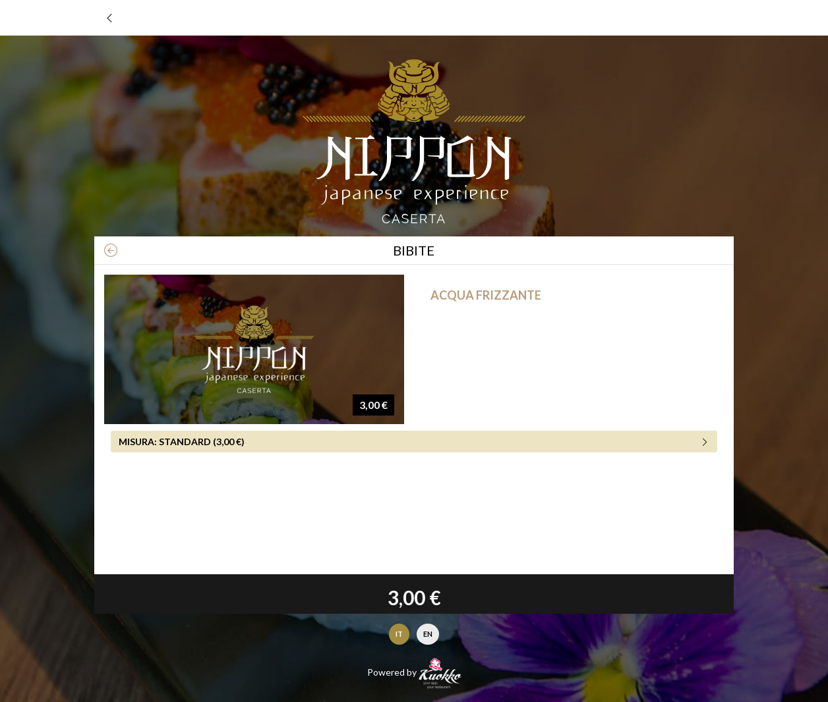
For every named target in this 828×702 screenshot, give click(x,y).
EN (427, 634)
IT (399, 634)
